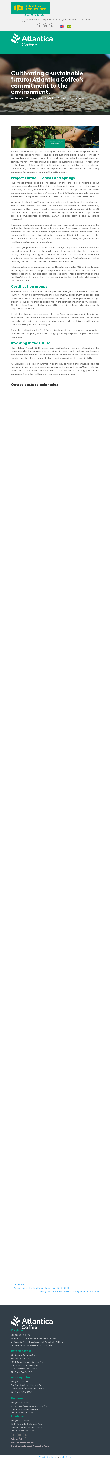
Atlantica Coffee (24, 98)
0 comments (76, 98)
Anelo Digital (65, 1457)
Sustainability (59, 98)
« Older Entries (18, 1284)
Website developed (47, 1457)
